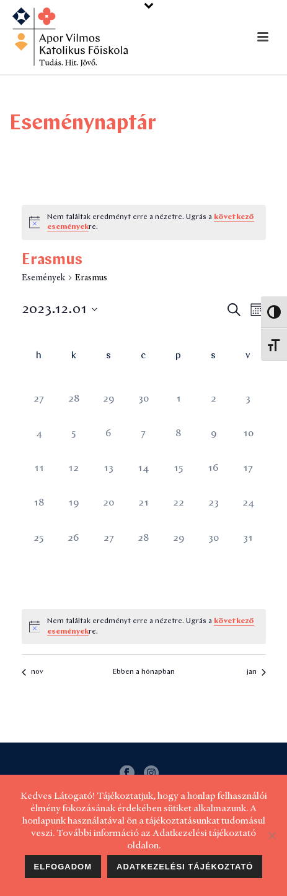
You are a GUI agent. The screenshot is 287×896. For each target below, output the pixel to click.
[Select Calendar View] (257, 310)
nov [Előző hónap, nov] (32, 672)
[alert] (152, 222)
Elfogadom (63, 866)
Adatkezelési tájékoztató (185, 866)
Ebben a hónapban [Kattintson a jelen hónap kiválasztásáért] (144, 672)
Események (43, 277)
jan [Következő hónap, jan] (256, 672)
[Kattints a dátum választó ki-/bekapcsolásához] (59, 309)
